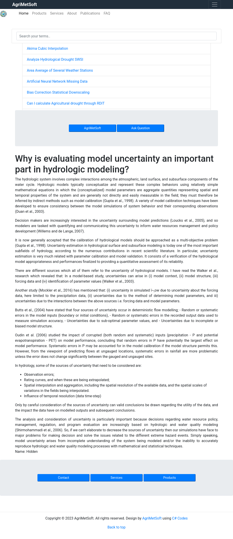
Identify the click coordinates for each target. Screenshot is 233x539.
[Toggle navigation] (214, 4)
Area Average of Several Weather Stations (60, 70)
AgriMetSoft (92, 128)
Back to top (116, 527)
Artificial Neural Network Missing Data (57, 81)
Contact (63, 477)
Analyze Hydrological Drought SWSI (55, 59)
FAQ (107, 13)
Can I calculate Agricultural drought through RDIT (66, 103)
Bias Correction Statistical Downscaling (58, 92)
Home (24, 13)
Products (39, 13)
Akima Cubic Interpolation (47, 48)
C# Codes (180, 518)
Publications (90, 13)
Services (56, 13)
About (72, 13)
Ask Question (140, 128)
